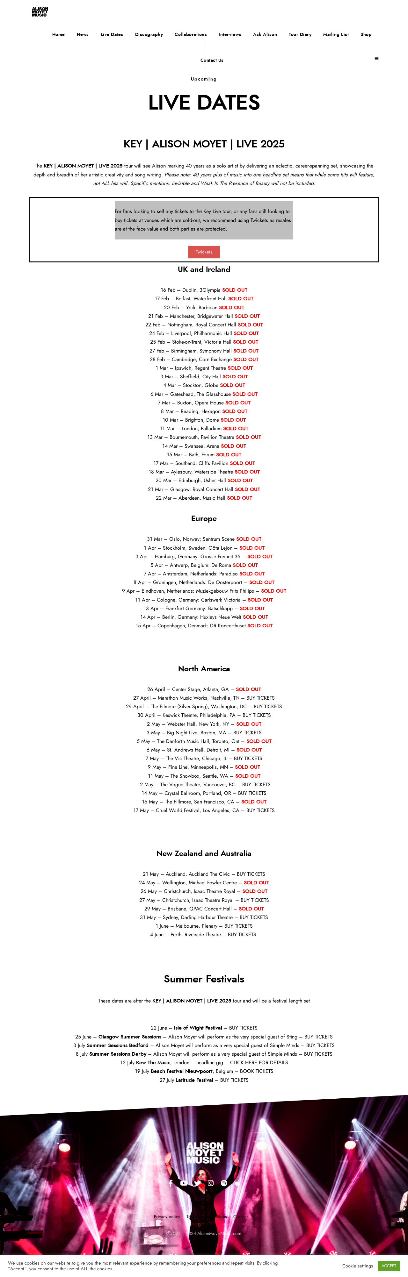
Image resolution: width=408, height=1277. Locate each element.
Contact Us (212, 60)
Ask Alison (265, 34)
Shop (366, 34)
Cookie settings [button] (357, 1266)
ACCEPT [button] (389, 1266)
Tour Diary (300, 34)
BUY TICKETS (260, 698)
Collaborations (191, 34)
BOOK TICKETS (256, 1071)
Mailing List (336, 34)
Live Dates (112, 34)
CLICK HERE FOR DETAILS (259, 1062)
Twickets (259, 220)
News (83, 34)
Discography (149, 34)
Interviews (230, 34)
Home (58, 34)
